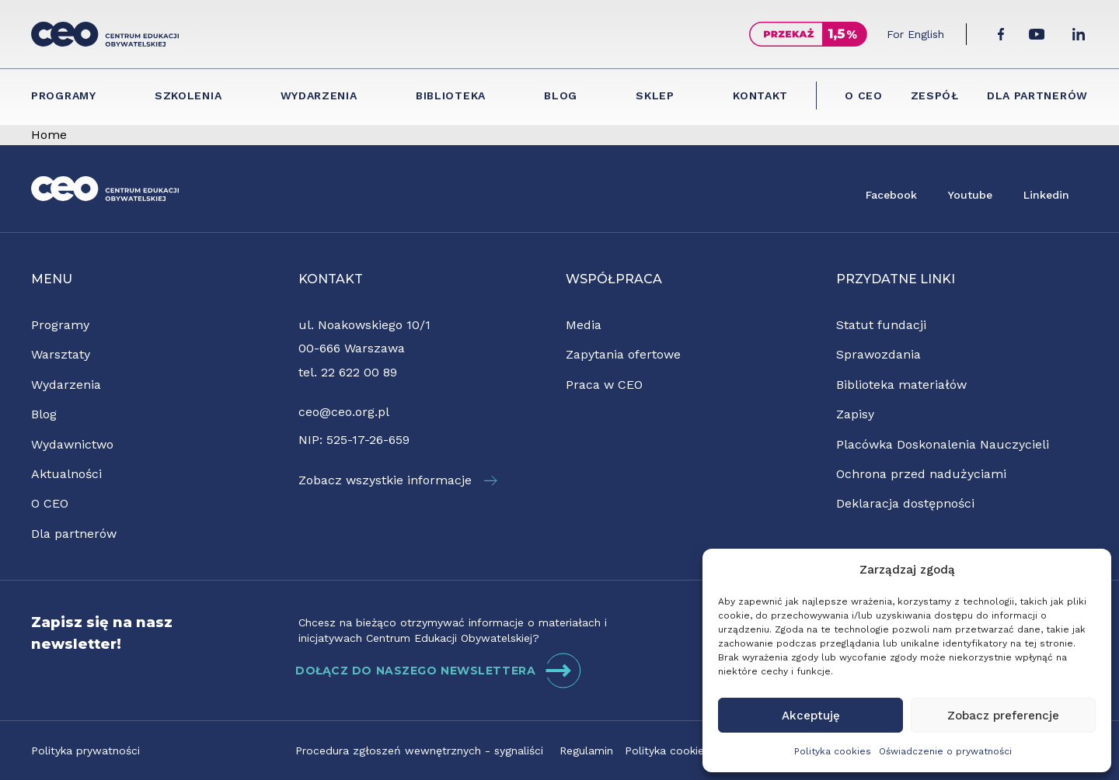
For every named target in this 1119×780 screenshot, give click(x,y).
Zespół (935, 95)
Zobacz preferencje (1003, 716)
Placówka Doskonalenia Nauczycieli (942, 444)
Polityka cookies (832, 751)
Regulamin (586, 750)
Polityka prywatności (85, 750)
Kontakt (760, 95)
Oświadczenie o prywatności (945, 751)
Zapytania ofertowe (623, 354)
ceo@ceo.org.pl (343, 411)
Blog (560, 95)
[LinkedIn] (1078, 34)
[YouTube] (1036, 34)
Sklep (655, 95)
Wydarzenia (319, 95)
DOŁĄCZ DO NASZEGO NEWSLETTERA (438, 670)
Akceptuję (811, 716)
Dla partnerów (1037, 95)
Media (583, 324)
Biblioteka (451, 95)
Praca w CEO (604, 384)
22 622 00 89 (359, 372)
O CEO (864, 95)
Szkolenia (188, 95)
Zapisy (855, 414)
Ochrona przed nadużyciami (921, 473)
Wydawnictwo (72, 444)
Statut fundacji (881, 324)
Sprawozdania (878, 354)
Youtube (970, 195)
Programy (63, 95)
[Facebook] (1001, 34)
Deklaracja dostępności (905, 503)
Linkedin (1046, 195)
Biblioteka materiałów (901, 384)
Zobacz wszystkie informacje (397, 480)
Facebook (891, 195)
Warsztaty (60, 354)
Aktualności (66, 473)
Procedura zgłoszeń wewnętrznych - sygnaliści (419, 750)
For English (915, 34)
